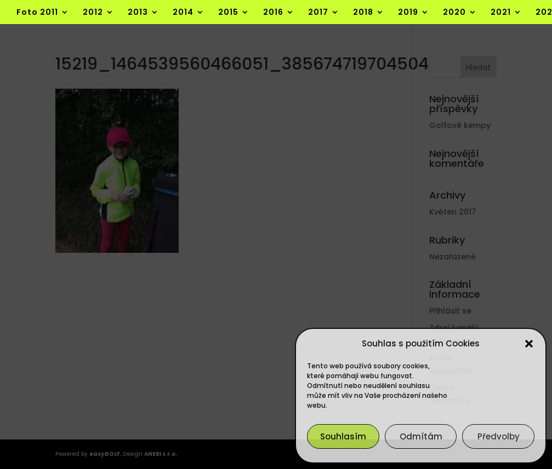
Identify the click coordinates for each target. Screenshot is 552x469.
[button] (528, 343)
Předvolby (498, 436)
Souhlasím (343, 436)
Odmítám (421, 436)
